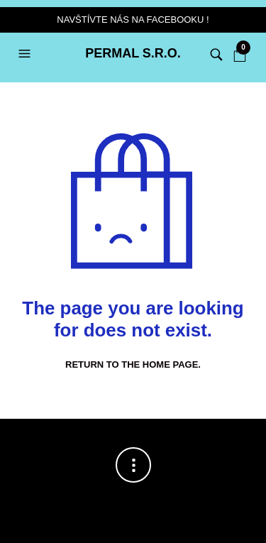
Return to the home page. (133, 364)
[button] (26, 54)
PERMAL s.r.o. (133, 53)
